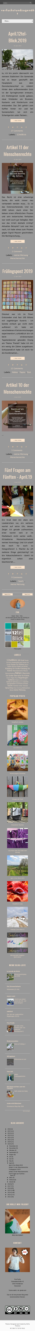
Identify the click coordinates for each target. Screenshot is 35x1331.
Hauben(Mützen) (17, 662)
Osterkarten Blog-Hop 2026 (15, 1106)
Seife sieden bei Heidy (21, 1091)
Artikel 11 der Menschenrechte (17, 150)
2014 (9, 1192)
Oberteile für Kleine (21, 675)
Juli (10, 1156)
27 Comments (17, 130)
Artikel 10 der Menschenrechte (17, 388)
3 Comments (16, 450)
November (12, 1148)
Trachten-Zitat (17, 686)
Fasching (8, 662)
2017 (9, 1186)
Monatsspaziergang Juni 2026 (20, 975)
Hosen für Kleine (17, 664)
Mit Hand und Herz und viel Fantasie (16, 1087)
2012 (9, 1197)
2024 (9, 1133)
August (11, 1154)
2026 (9, 1129)
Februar (11, 1180)
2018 (9, 1184)
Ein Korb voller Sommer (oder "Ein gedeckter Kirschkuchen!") (19, 1028)
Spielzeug (15, 682)
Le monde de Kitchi (13, 971)
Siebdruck (9, 682)
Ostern (8, 678)
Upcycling (9, 688)
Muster (25, 671)
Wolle (11, 690)
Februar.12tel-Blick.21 (18, 929)
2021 (9, 1140)
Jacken (9, 666)
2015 (9, 1190)
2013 (9, 1195)
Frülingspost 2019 (17, 271)
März (11, 1177)
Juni (10, 1159)
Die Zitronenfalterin (14, 986)
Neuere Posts (7, 594)
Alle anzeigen (26, 1111)
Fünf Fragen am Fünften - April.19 (17, 473)
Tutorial (25, 686)
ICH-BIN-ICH (17, 748)
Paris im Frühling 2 (19, 1044)
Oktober (12, 1150)
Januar (11, 1182)
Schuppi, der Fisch (17, 799)
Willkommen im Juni (20, 1059)
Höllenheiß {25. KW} (13, 989)
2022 (9, 1137)
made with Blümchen (14, 1103)
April (10, 1163)
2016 (9, 1188)
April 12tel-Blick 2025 (18, 878)
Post (29, 372)
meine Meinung (21, 255)
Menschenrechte (17, 258)
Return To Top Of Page (17, 1328)
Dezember (12, 1146)
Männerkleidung (10, 673)
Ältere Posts (27, 594)
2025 (9, 1131)
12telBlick (21, 134)
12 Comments (17, 368)
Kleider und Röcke (22, 666)
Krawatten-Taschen (17, 825)
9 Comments (16, 577)
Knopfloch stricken (17, 722)
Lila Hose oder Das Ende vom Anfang (17, 851)
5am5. (21, 581)
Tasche (10, 685)
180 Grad (20, 660)
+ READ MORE (17, 120)
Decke (27, 660)
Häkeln (26, 664)
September (12, 1152)
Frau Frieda (10, 1023)
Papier (22, 372)
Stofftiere (19, 683)
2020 (9, 1142)
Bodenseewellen (12, 1041)
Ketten (14, 666)
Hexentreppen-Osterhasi (17, 773)
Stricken (25, 683)
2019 (9, 1144)
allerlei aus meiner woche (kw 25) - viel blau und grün (20, 1001)
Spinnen (21, 682)
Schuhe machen (23, 680)
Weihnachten (26, 688)
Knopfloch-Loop (18, 904)
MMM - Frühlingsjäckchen (19, 1075)
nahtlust (10, 1011)
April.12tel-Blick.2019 (17, 37)
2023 (9, 1135)
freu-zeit (10, 1071)
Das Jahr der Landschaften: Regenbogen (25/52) (15, 1015)
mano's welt (11, 996)
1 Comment (17, 251)
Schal (17, 680)
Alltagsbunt (11, 1056)
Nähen (15, 372)
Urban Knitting (17, 688)
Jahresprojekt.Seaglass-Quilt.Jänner (17, 956)
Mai (10, 1161)
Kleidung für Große (12, 668)
